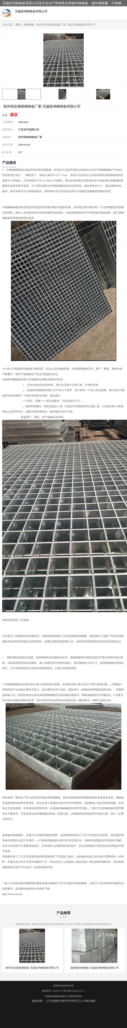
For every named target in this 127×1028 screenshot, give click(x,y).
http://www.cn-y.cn (12, 894)
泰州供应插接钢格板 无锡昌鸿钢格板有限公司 (32, 967)
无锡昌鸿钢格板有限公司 (56, 996)
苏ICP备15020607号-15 (74, 991)
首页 (18, 24)
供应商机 (28, 24)
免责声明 (65, 1000)
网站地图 (90, 1000)
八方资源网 (52, 1000)
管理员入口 (77, 1000)
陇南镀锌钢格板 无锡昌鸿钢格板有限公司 (95, 967)
